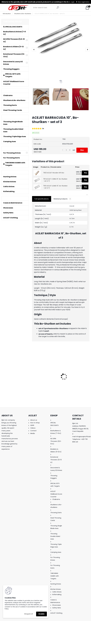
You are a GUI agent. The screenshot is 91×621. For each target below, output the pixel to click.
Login (72, 2)
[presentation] (34, 49)
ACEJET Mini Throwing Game (44, 376)
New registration (83, 2)
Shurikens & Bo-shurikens (22, 14)
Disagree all (28, 614)
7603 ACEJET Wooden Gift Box (53, 173)
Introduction (7, 14)
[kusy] (66, 150)
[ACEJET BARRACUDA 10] (41, 96)
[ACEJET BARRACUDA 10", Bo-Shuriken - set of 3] (60, 38)
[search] (58, 8)
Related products (63, 199)
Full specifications (41, 199)
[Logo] (18, 7)
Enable (41, 614)
